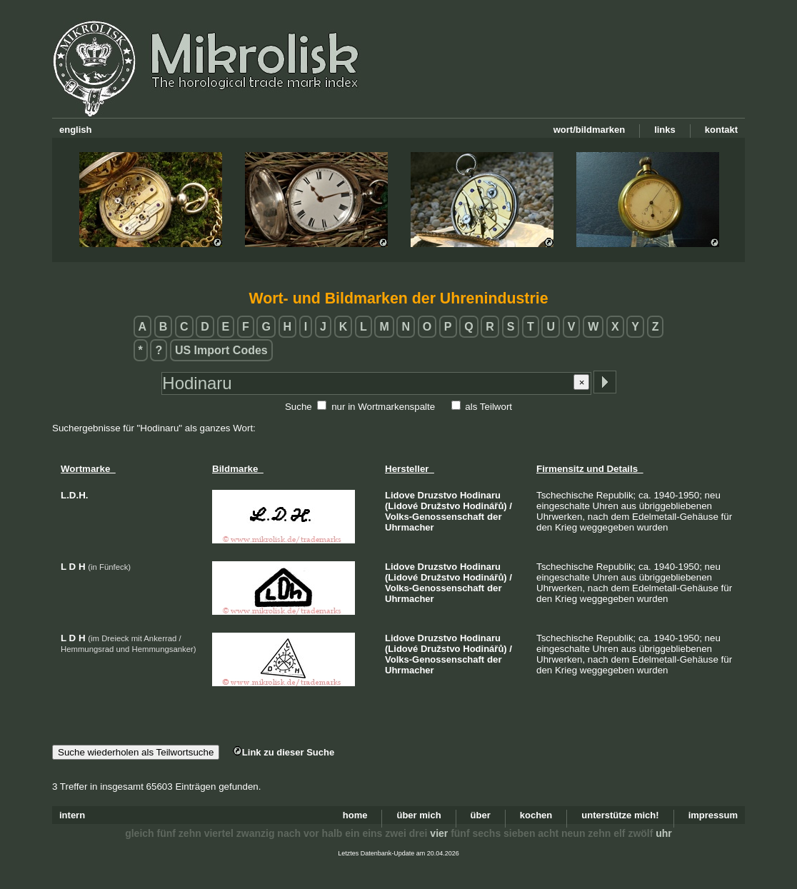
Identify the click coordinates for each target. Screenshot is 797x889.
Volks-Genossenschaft (434, 516)
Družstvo (441, 506)
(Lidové (401, 506)
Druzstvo (438, 495)
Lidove (400, 495)
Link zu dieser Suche (283, 752)
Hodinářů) (484, 506)
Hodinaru (480, 495)
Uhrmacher (409, 527)
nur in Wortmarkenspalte (383, 406)
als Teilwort (488, 406)
